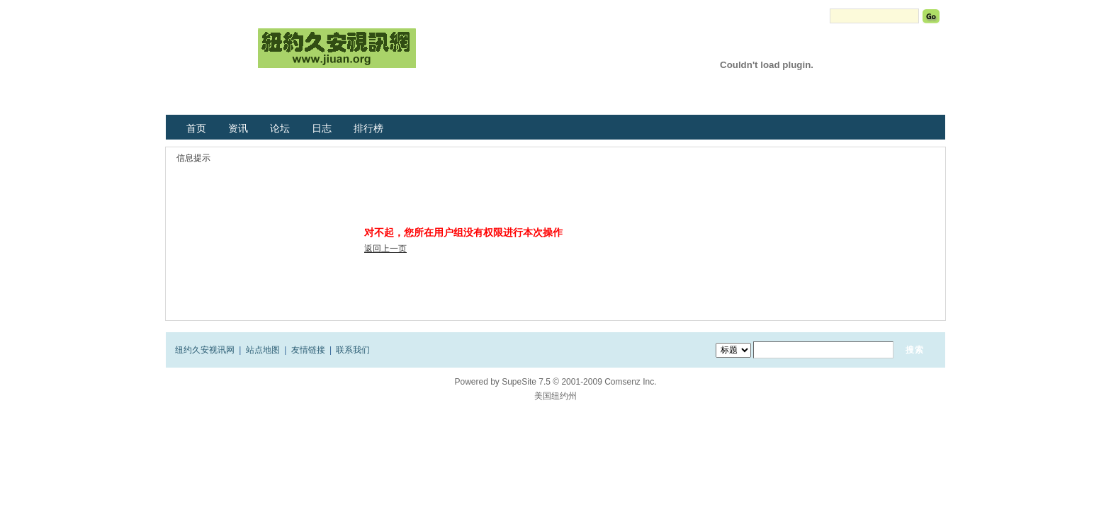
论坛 (280, 128)
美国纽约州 (555, 396)
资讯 (238, 128)
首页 (196, 128)
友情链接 (308, 350)
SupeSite (519, 382)
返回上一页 (385, 249)
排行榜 (368, 128)
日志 (322, 128)
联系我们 (353, 350)
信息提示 (193, 158)
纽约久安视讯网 (205, 350)
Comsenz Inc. (630, 382)
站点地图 (263, 350)
